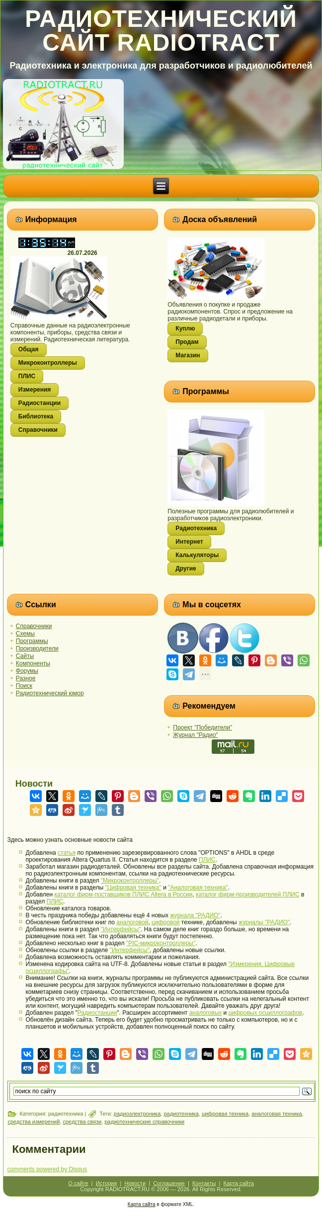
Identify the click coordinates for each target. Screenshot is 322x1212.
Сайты (25, 655)
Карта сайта (239, 1183)
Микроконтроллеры (47, 362)
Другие (185, 568)
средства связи (82, 1122)
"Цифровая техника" (133, 887)
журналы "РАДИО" (264, 922)
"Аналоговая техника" (198, 887)
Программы (32, 641)
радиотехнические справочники (144, 1122)
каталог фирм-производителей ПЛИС (248, 894)
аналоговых (205, 1012)
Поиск (24, 685)
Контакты (204, 1183)
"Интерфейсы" (121, 929)
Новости (135, 1183)
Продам (186, 341)
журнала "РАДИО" (195, 915)
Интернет (189, 541)
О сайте (78, 1183)
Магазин (187, 355)
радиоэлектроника (137, 1114)
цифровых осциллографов (266, 1012)
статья (67, 852)
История (106, 1183)
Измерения (34, 389)
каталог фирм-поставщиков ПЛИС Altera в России (123, 894)
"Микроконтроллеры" (130, 880)
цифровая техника (225, 1114)
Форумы (27, 670)
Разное (26, 678)
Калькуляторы (197, 555)
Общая (28, 349)
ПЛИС (26, 376)
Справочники (38, 429)
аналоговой (132, 922)
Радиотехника (196, 528)
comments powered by (47, 1169)
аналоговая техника (276, 1114)
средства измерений (33, 1122)
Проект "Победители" (202, 727)
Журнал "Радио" (195, 734)
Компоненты (33, 663)
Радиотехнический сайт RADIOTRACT (161, 30)
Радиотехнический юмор (50, 693)
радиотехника (180, 1114)
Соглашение (169, 1183)
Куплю (185, 328)
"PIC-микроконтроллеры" (160, 943)
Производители (37, 648)
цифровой (165, 922)
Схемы (25, 633)
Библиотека (35, 416)
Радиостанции (39, 403)
